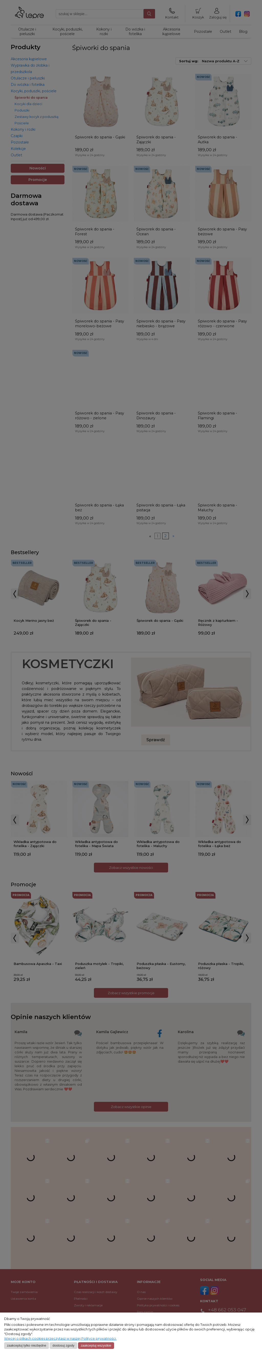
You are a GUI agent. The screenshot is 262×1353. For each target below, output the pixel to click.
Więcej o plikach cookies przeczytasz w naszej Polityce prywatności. (60, 1338)
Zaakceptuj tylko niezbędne (26, 1345)
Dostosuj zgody (63, 1345)
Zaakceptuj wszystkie (96, 1345)
